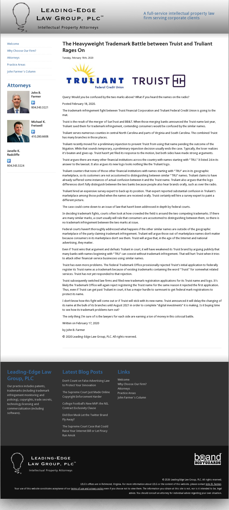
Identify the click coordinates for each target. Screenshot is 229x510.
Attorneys (13, 57)
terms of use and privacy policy (87, 488)
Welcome (13, 43)
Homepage (63, 18)
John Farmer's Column (21, 71)
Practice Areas (16, 64)
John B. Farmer (213, 484)
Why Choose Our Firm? (21, 50)
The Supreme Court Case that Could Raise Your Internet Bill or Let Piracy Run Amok (85, 431)
